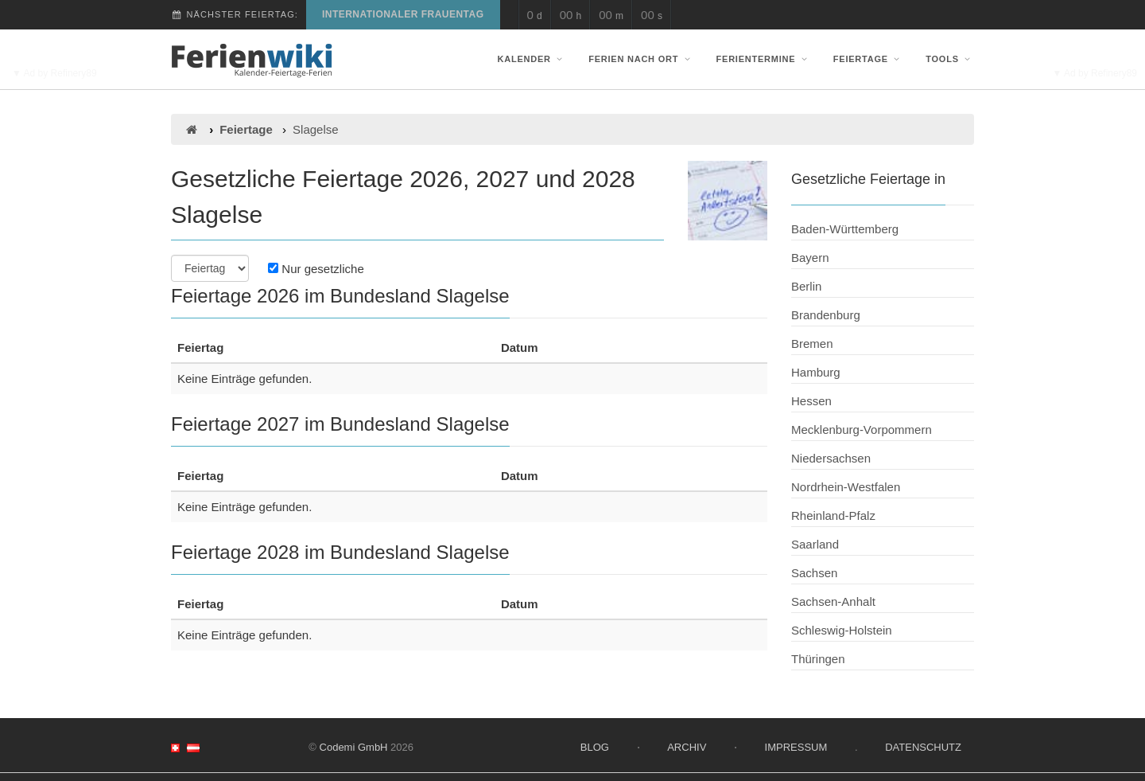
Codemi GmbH (354, 747)
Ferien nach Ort (640, 59)
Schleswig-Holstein (841, 630)
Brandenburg (825, 315)
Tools (950, 59)
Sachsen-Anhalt (833, 601)
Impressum (796, 747)
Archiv (686, 747)
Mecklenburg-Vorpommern (861, 429)
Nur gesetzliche (316, 268)
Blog (594, 747)
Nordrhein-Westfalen (845, 487)
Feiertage (868, 59)
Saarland (815, 544)
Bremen (812, 343)
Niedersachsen (831, 458)
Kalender (532, 59)
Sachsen (814, 573)
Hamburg (815, 372)
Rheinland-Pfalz (833, 515)
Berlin (806, 286)
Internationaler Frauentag (403, 14)
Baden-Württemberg (845, 229)
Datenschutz (923, 747)
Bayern (810, 257)
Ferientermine (763, 59)
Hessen (811, 401)
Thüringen (818, 659)
